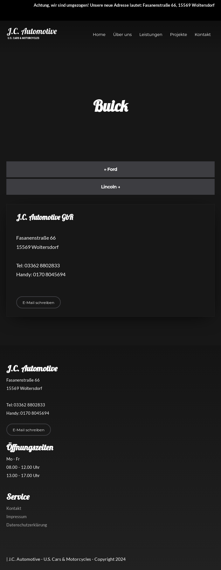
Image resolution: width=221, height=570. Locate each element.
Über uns (122, 34)
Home (99, 34)
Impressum (16, 516)
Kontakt (203, 34)
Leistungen (150, 34)
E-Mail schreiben (38, 302)
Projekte (178, 34)
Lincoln (110, 187)
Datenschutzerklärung (26, 524)
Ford (110, 169)
